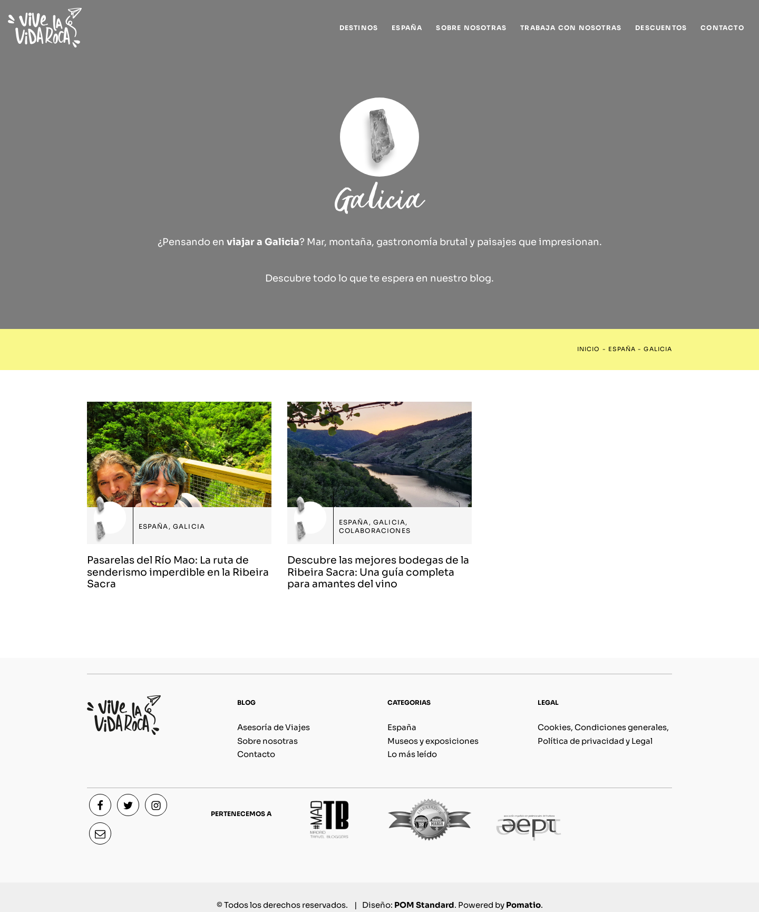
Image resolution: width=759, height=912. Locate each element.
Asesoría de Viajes (273, 727)
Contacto (256, 754)
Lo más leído (412, 754)
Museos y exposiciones (433, 741)
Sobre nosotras (267, 741)
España (622, 349)
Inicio (588, 349)
